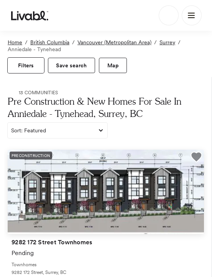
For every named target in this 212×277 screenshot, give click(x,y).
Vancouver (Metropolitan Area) (114, 42)
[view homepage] (29, 15)
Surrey (167, 42)
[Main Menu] (191, 15)
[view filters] (26, 65)
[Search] (168, 15)
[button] (196, 158)
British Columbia (49, 42)
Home (15, 42)
